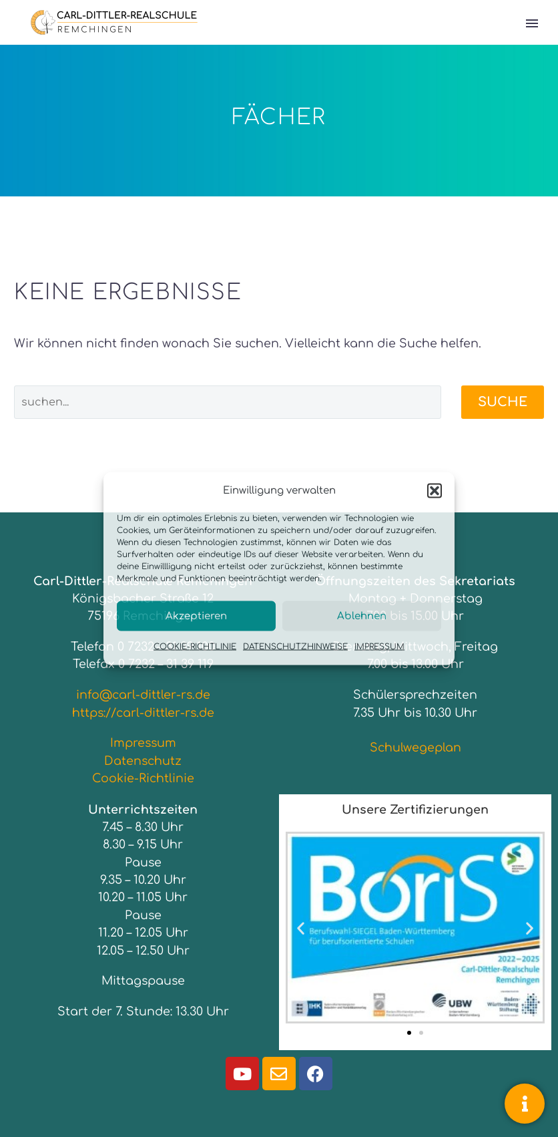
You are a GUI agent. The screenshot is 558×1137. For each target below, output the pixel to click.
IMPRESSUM (379, 646)
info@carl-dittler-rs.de (143, 694)
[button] (434, 490)
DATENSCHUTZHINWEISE (295, 646)
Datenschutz (143, 761)
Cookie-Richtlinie (143, 778)
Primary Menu (532, 23)
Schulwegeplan (415, 747)
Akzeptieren (196, 615)
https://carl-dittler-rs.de (143, 712)
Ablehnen (361, 615)
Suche (502, 402)
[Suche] (227, 402)
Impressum (143, 743)
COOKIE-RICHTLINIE (195, 646)
